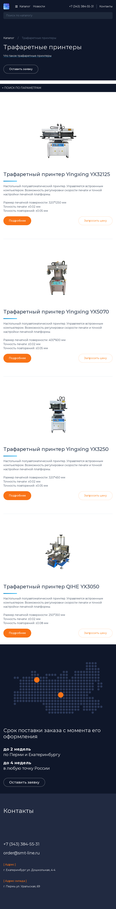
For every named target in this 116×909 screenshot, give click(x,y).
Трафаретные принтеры (39, 38)
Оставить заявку (21, 69)
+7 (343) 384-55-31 (81, 6)
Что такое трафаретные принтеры (27, 55)
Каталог (22, 6)
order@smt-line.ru (21, 852)
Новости (39, 6)
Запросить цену (95, 220)
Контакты (106, 6)
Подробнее (17, 220)
